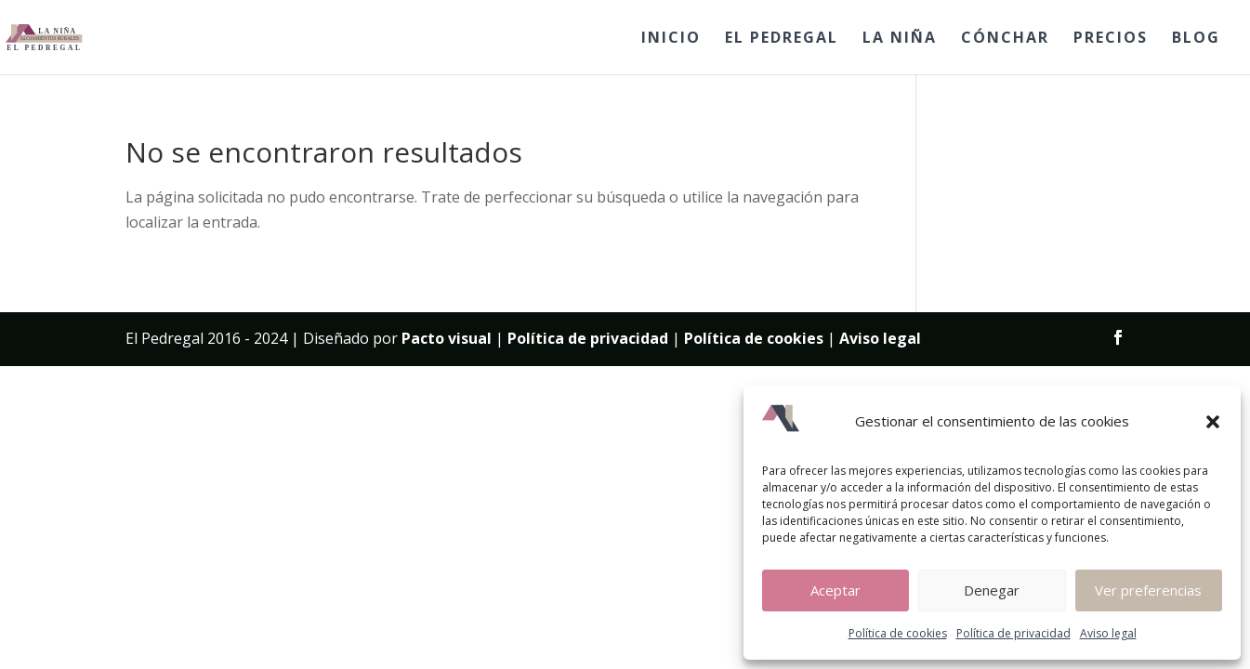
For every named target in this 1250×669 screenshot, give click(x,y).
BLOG (1196, 39)
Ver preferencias (1148, 590)
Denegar (992, 590)
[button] (1213, 422)
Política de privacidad (1013, 633)
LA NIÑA (899, 39)
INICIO (671, 39)
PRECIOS (1110, 39)
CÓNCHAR (1005, 39)
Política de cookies (898, 633)
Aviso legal (1108, 633)
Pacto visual (446, 338)
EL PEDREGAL (781, 39)
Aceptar (835, 590)
